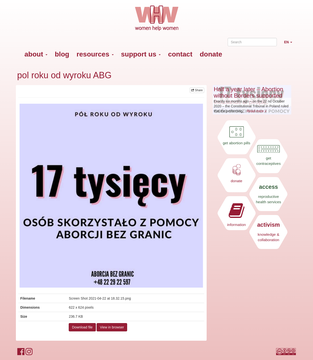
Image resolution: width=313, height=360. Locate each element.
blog (62, 54)
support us (141, 54)
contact (180, 54)
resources (95, 54)
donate (211, 54)
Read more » (257, 111)
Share (197, 90)
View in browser (112, 327)
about (35, 54)
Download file (82, 327)
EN (290, 44)
